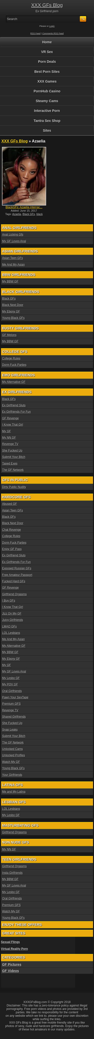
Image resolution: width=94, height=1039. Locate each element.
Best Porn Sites (47, 72)
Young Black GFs (13, 318)
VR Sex (47, 52)
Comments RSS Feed (53, 33)
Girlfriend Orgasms (14, 594)
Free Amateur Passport (17, 575)
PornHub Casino (47, 91)
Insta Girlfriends (12, 873)
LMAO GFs (9, 626)
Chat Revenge (11, 529)
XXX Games (47, 81)
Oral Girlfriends (12, 691)
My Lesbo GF (11, 678)
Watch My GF (11, 762)
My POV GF (10, 684)
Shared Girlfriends (14, 716)
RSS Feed (35, 33)
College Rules (11, 358)
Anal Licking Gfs (12, 234)
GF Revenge (10, 418)
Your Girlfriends (12, 775)
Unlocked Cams (12, 749)
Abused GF (9, 504)
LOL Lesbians (11, 633)
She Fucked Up (12, 450)
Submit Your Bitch (13, 457)
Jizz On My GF (11, 613)
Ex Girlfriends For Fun (16, 411)
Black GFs (28, 214)
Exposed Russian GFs (16, 568)
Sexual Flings (10, 942)
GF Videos (10, 971)
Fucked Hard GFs (13, 581)
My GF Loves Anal (14, 241)
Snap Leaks (10, 729)
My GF (6, 431)
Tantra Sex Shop (47, 121)
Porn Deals (47, 62)
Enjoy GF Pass (12, 549)
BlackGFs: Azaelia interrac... (24, 207)
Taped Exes (10, 463)
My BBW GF (10, 281)
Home (47, 42)
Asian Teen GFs (12, 258)
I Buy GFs (8, 600)
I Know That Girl (12, 424)
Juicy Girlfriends (12, 620)
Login (52, 26)
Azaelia (16, 214)
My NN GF (9, 437)
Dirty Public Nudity (14, 487)
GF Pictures (11, 964)
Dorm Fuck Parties (14, 365)
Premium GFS (11, 703)
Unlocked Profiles (13, 755)
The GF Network (13, 470)
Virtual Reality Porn (14, 949)
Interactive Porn (47, 111)
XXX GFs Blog (47, 5)
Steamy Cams (47, 101)
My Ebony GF (11, 311)
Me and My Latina (13, 791)
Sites (47, 130)
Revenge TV (10, 444)
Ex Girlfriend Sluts (14, 405)
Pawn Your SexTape (15, 697)
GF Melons (9, 335)
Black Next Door (12, 305)
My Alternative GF (13, 382)
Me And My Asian (13, 264)
